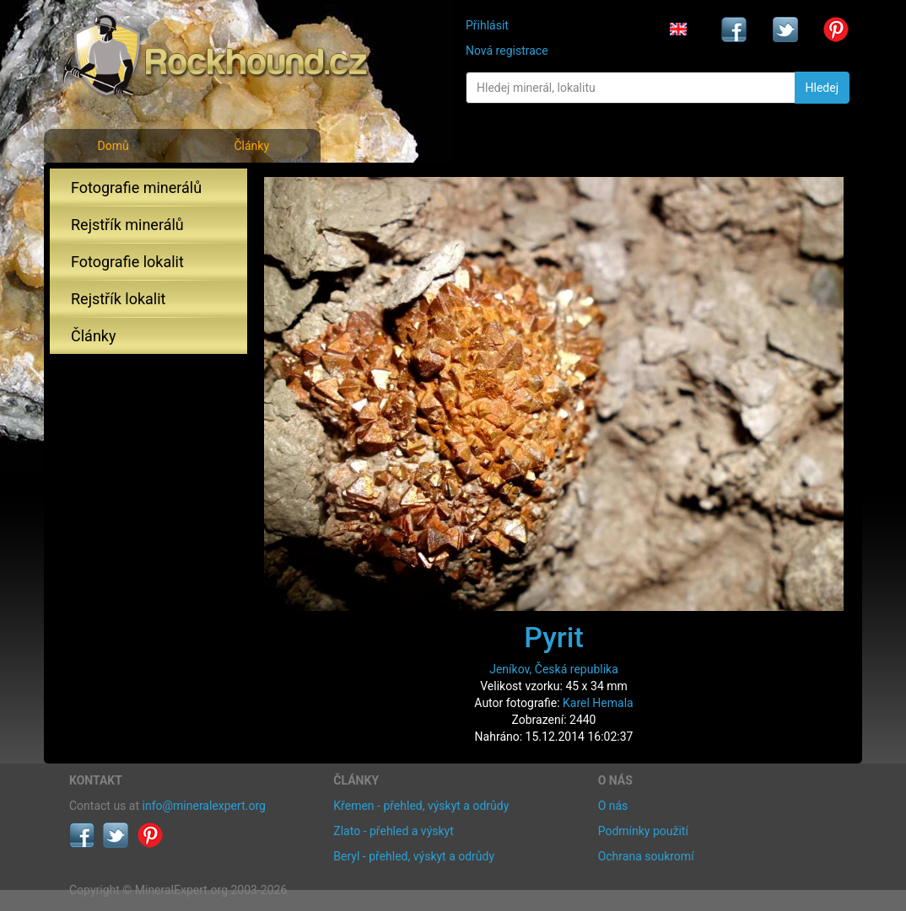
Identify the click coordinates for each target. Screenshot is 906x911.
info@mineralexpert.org (204, 805)
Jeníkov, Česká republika (553, 669)
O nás (613, 805)
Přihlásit (487, 25)
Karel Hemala (598, 703)
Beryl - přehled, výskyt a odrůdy (413, 856)
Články (251, 146)
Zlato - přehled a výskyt (393, 831)
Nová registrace (507, 50)
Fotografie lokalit (127, 262)
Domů (112, 146)
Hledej (822, 87)
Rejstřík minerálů (127, 224)
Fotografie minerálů (136, 187)
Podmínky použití (643, 831)
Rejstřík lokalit (118, 299)
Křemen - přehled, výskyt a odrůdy (421, 805)
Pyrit (554, 637)
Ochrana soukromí (646, 856)
